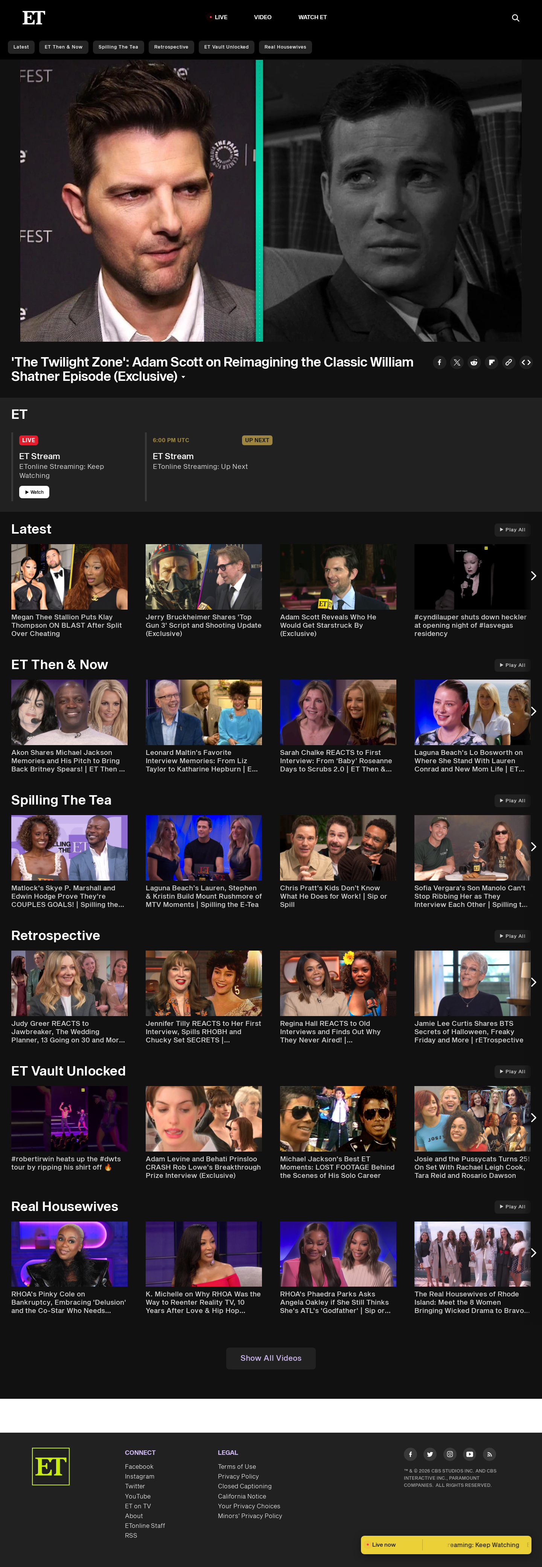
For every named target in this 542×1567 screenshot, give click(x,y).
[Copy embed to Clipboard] (526, 363)
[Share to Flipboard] (491, 363)
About (134, 1516)
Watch (34, 492)
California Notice (242, 1496)
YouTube (138, 1496)
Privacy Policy (238, 1476)
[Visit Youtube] (469, 1456)
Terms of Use (237, 1466)
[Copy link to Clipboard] (508, 363)
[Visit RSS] (489, 1456)
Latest (21, 47)
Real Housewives (285, 47)
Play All (512, 530)
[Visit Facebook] (410, 1456)
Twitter (135, 1486)
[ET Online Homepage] (34, 17)
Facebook (139, 1466)
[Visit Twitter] (430, 1456)
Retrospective (171, 47)
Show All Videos (271, 1358)
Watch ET (312, 17)
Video (263, 17)
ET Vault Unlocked (226, 47)
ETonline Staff (145, 1525)
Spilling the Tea (119, 47)
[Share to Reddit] (474, 363)
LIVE (221, 17)
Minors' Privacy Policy (250, 1516)
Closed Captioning (245, 1486)
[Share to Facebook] (439, 363)
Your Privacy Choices (249, 1506)
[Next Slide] (532, 579)
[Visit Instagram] (450, 1456)
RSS (131, 1535)
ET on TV (138, 1506)
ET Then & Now (64, 47)
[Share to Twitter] (456, 363)
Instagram (139, 1476)
